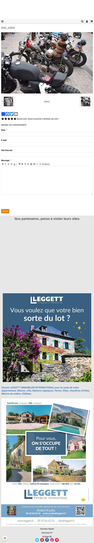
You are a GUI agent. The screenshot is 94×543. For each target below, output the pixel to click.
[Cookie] (5, 538)
